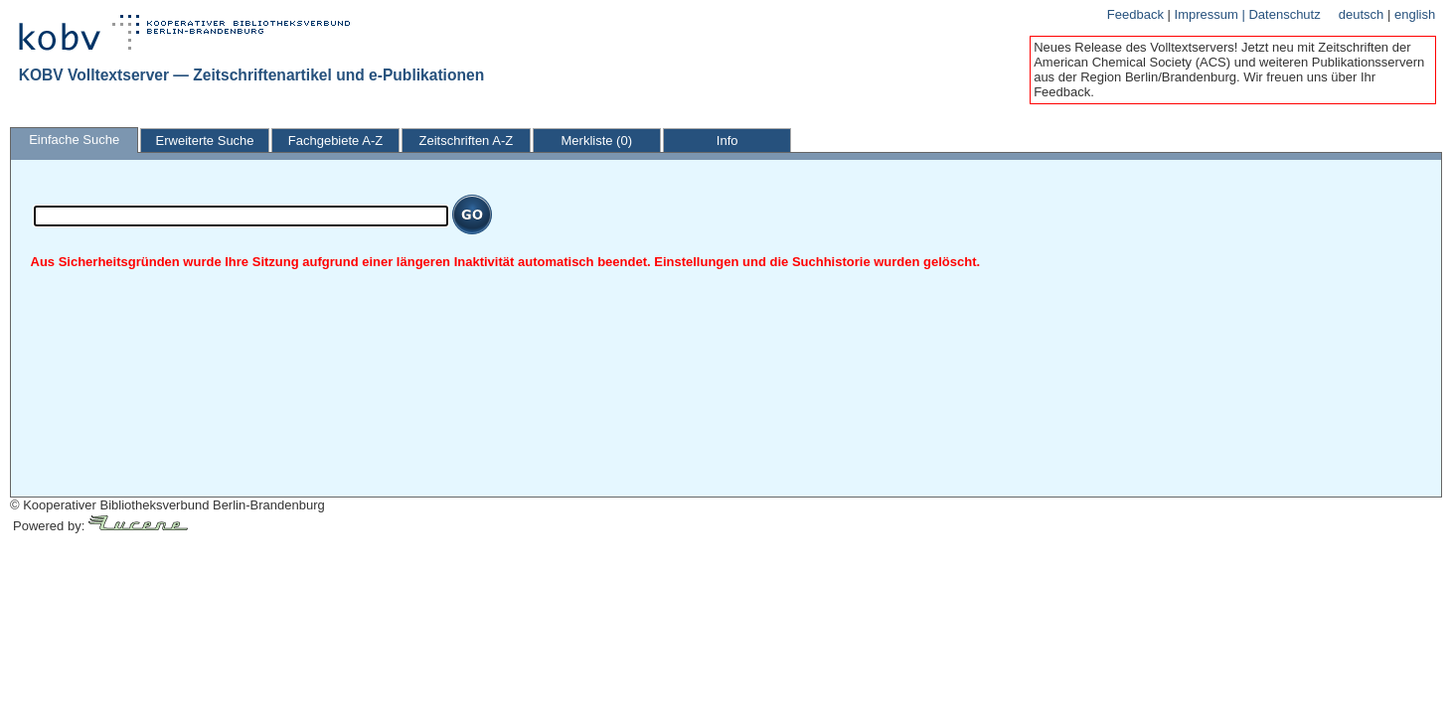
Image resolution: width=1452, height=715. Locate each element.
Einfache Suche (74, 139)
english (1414, 14)
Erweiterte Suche (205, 140)
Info (727, 140)
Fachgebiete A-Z (335, 140)
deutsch (1363, 14)
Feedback (1137, 14)
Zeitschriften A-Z (466, 140)
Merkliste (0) (597, 140)
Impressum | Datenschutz (1248, 14)
